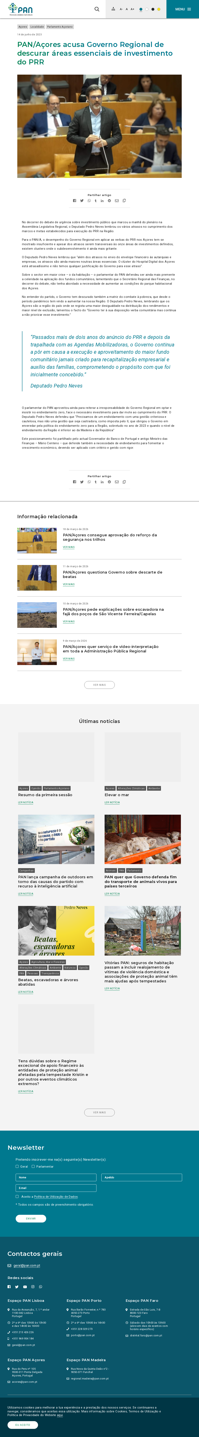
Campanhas (31, 852)
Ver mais (71, 541)
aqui (60, 1415)
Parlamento (134, 852)
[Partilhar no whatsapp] (89, 195)
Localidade (41, 26)
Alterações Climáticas (131, 773)
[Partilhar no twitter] (82, 195)
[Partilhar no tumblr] (96, 195)
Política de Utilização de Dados (56, 1172)
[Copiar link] (124, 195)
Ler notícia (30, 787)
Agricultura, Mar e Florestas (53, 940)
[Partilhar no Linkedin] (102, 195)
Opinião (41, 773)
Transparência (67, 952)
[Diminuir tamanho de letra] (121, 9)
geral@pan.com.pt (27, 1241)
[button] (182, 9)
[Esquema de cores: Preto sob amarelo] (158, 9)
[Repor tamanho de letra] (127, 9)
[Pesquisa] (97, 9)
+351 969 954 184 (23, 1313)
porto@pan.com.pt (83, 1310)
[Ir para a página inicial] (20, 9)
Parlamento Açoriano (64, 26)
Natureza (75, 946)
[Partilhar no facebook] (74, 195)
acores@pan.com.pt (25, 1357)
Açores (27, 26)
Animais (111, 852)
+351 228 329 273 (82, 1304)
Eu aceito (23, 1425)
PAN (121, 852)
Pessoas (50, 952)
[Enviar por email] (117, 195)
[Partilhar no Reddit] (109, 195)
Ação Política (17, 1395)
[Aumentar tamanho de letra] (132, 9)
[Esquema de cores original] (140, 9)
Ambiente (154, 773)
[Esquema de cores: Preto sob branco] (146, 9)
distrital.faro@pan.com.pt (147, 1310)
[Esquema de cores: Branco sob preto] (152, 9)
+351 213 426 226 (23, 1307)
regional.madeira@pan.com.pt (90, 1353)
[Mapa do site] (113, 8)
